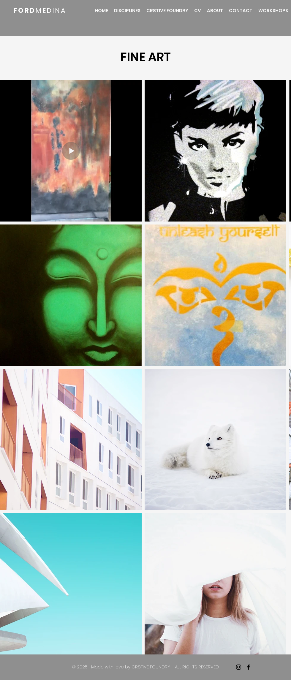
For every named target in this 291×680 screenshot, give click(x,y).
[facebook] (248, 667)
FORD (24, 10)
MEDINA (50, 10)
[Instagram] (238, 667)
